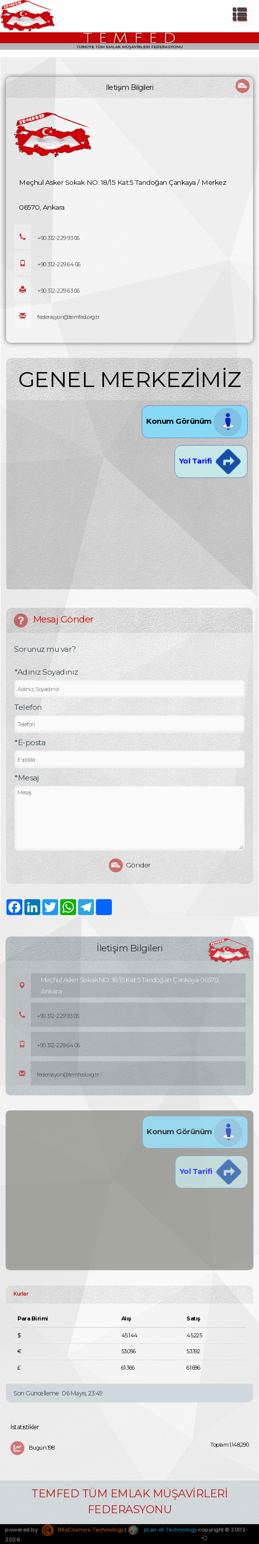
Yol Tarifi (211, 460)
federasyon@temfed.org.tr (56, 316)
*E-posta (29, 742)
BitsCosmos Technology (83, 1529)
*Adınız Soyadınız (46, 672)
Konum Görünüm (194, 421)
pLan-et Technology (162, 1529)
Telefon (28, 707)
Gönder (130, 865)
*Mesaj (26, 777)
